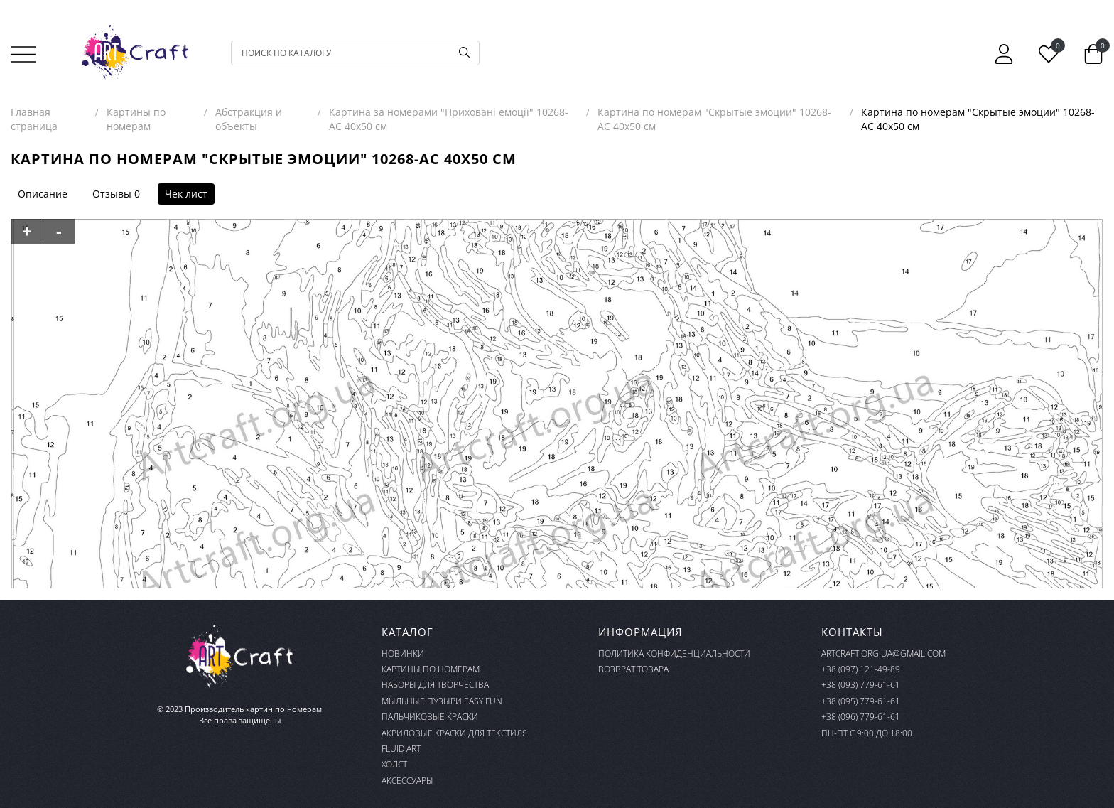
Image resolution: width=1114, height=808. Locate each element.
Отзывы (111, 193)
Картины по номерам (431, 669)
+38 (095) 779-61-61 (860, 701)
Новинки (403, 653)
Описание (42, 193)
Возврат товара (633, 669)
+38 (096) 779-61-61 (860, 717)
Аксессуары (407, 781)
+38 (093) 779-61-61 (860, 685)
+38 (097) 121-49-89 (860, 669)
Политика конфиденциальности (674, 653)
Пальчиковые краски (430, 717)
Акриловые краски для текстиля (454, 733)
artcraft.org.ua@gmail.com (883, 653)
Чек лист (186, 193)
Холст (394, 764)
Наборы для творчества (435, 685)
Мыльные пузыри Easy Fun (442, 701)
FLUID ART (401, 749)
